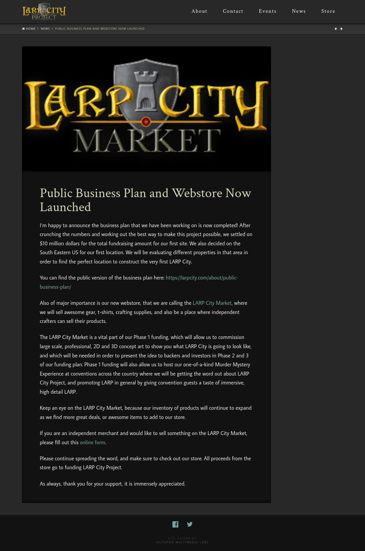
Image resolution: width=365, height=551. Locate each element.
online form (92, 442)
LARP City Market (212, 302)
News (45, 29)
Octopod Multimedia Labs (182, 542)
